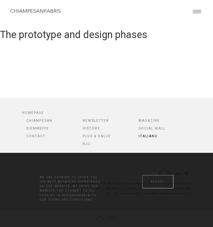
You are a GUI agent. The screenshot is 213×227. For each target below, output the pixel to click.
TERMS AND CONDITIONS (70, 199)
